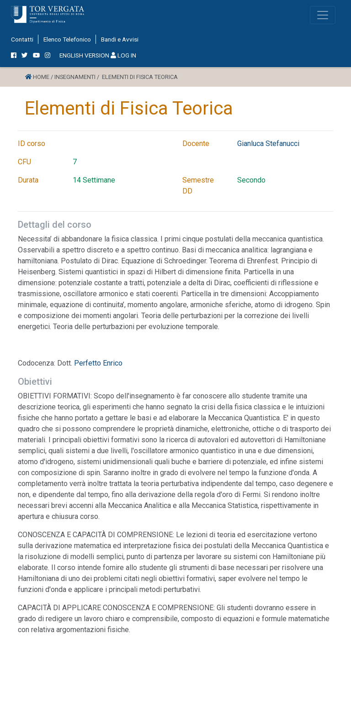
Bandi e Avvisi (119, 39)
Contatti (22, 39)
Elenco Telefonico (67, 39)
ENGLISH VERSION (84, 55)
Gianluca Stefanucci (268, 143)
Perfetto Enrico (98, 363)
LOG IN (123, 55)
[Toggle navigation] (322, 15)
